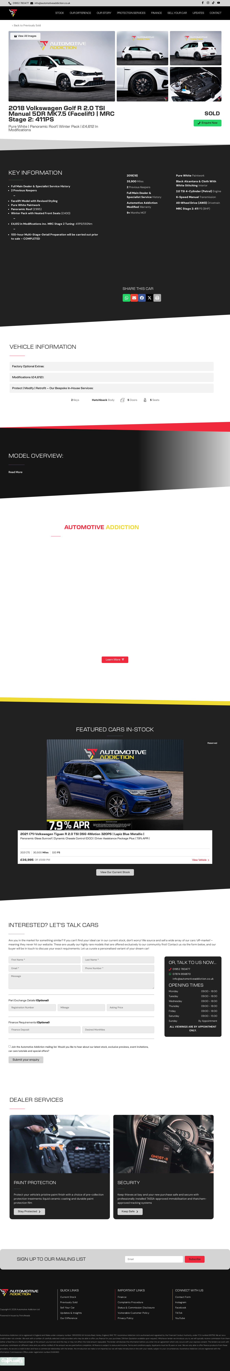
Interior (202, 185)
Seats (155, 400)
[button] (126, 298)
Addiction (122, 527)
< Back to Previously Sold (26, 25)
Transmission (207, 197)
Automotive (84, 527)
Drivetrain (214, 203)
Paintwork (198, 175)
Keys (76, 400)
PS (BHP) (204, 208)
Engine (217, 191)
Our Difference (80, 13)
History (156, 197)
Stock (59, 13)
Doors (133, 400)
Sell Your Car (177, 13)
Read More (15, 472)
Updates (198, 13)
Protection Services (131, 13)
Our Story (104, 13)
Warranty (145, 207)
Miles (140, 181)
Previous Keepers (139, 187)
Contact (215, 13)
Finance (156, 13)
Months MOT (138, 213)
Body (111, 400)
